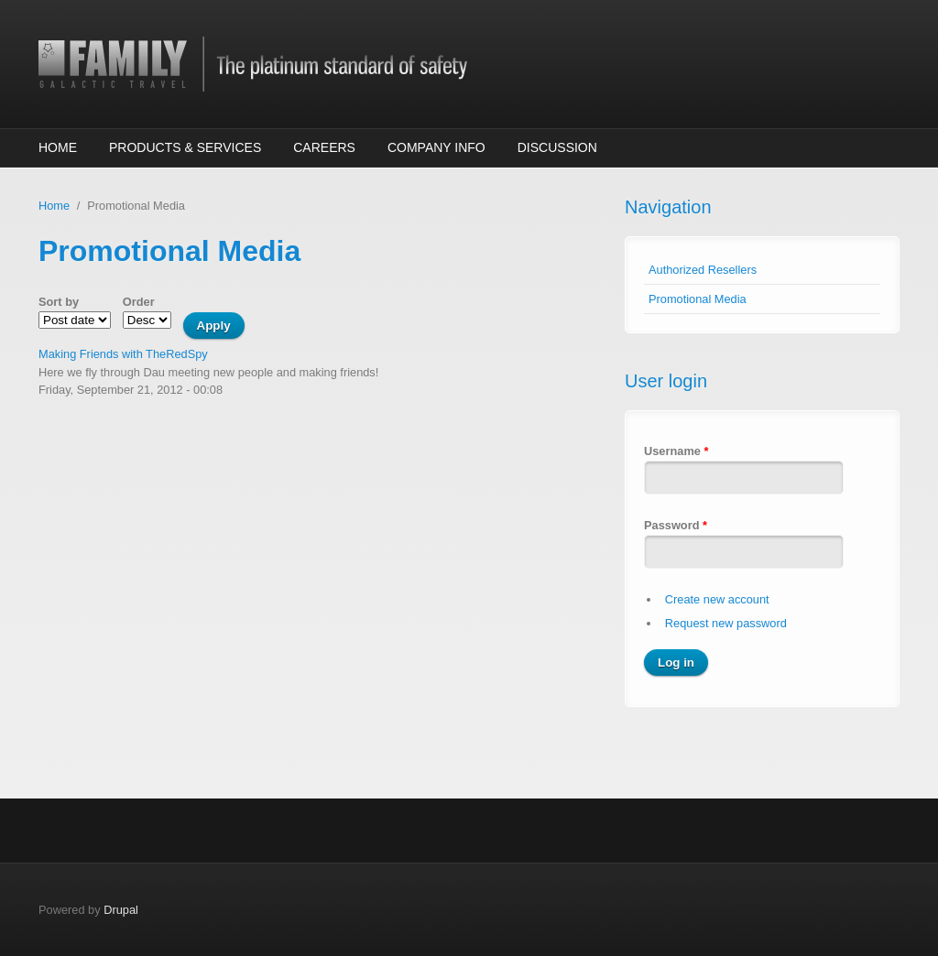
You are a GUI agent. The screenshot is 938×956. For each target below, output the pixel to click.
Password (675, 525)
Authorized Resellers (703, 270)
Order (139, 302)
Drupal (121, 910)
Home (57, 147)
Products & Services (185, 147)
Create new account (717, 599)
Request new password (726, 623)
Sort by (58, 302)
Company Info (436, 147)
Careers (324, 147)
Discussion (557, 147)
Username (676, 451)
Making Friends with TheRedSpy (123, 354)
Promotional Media (698, 299)
